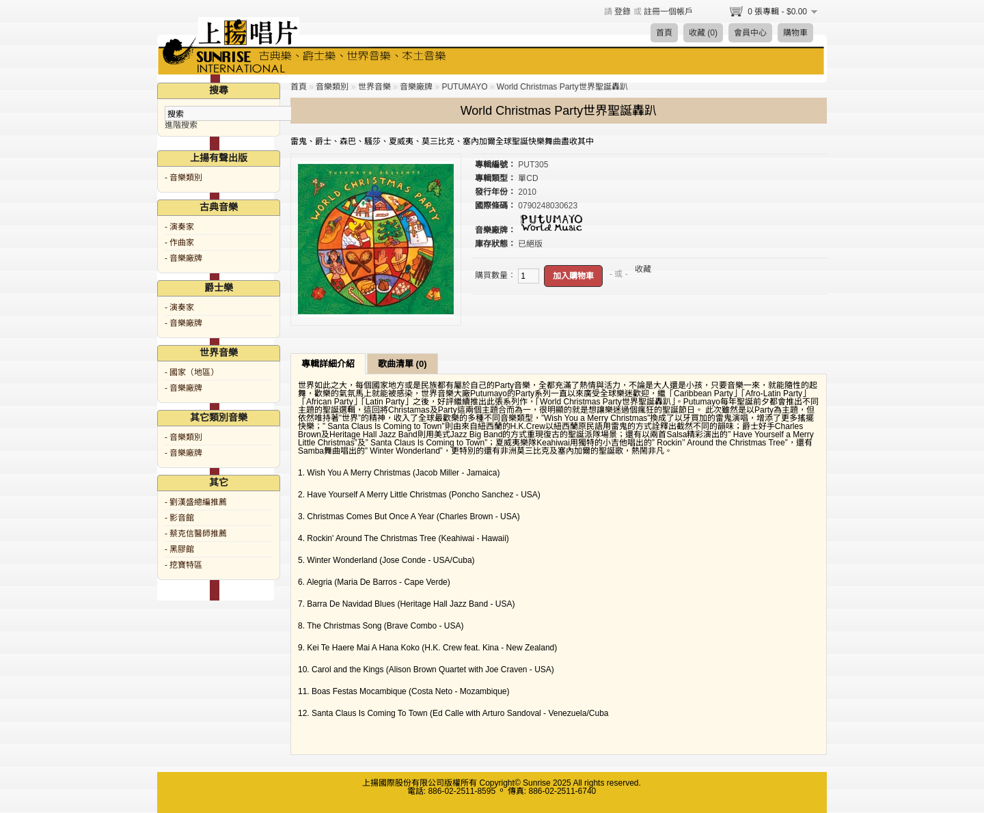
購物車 (795, 33)
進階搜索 (181, 125)
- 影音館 (179, 518)
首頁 (664, 33)
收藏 (643, 269)
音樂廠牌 (416, 87)
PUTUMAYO (464, 87)
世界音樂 (374, 87)
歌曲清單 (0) (402, 364)
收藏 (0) (703, 33)
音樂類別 (332, 87)
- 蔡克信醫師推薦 (196, 533)
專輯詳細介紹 (328, 364)
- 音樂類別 (183, 177)
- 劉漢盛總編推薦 (196, 502)
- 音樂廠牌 (183, 258)
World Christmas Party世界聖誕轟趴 (562, 87)
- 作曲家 (179, 242)
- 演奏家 (179, 227)
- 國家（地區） (192, 372)
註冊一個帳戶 (668, 11)
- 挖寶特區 (183, 565)
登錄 (622, 11)
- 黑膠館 (179, 549)
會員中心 (750, 33)
